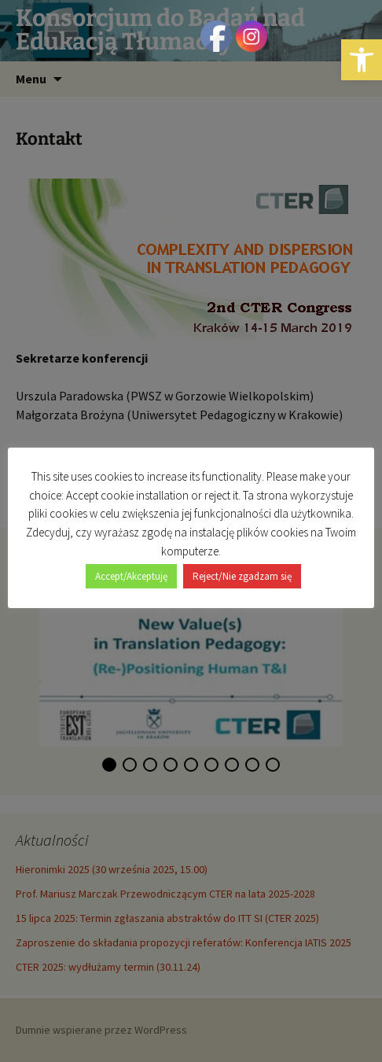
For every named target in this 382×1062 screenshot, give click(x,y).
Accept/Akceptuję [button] (131, 576)
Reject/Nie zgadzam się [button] (242, 576)
